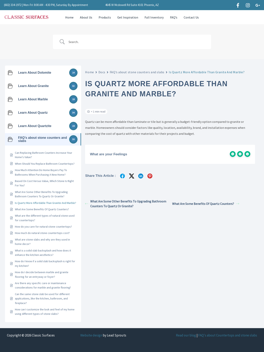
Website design (91, 335)
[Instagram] (248, 5)
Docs (101, 72)
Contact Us (191, 17)
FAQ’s (173, 17)
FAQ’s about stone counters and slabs (137, 72)
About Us (86, 17)
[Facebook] (238, 5)
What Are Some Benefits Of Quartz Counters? (205, 204)
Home (69, 17)
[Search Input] (137, 42)
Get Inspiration (127, 17)
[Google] (257, 5)
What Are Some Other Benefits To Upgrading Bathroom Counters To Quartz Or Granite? (125, 203)
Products (105, 17)
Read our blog (186, 335)
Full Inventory (154, 17)
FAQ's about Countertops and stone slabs (227, 335)
